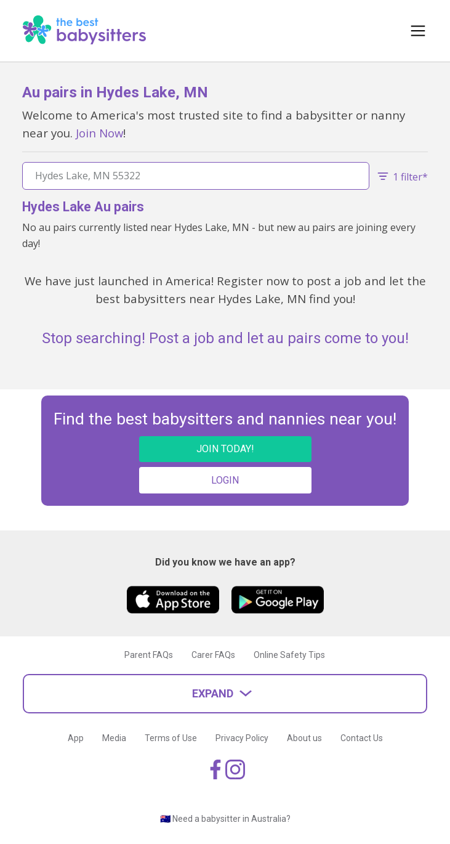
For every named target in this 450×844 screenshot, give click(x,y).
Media (114, 738)
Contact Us (361, 738)
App (76, 738)
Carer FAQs (213, 655)
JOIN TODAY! (225, 449)
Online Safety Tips (289, 655)
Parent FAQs (148, 655)
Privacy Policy (241, 738)
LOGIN (225, 480)
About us (304, 738)
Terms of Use (171, 738)
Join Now (99, 132)
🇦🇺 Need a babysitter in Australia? (225, 819)
